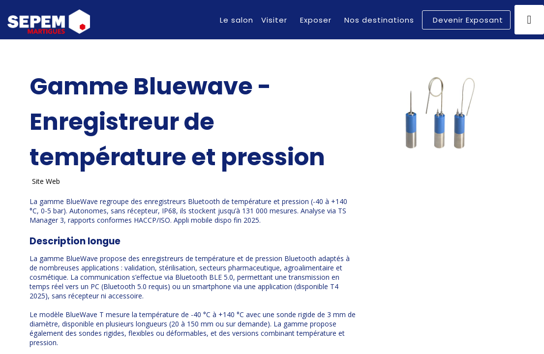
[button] (466, 20)
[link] (236, 19)
